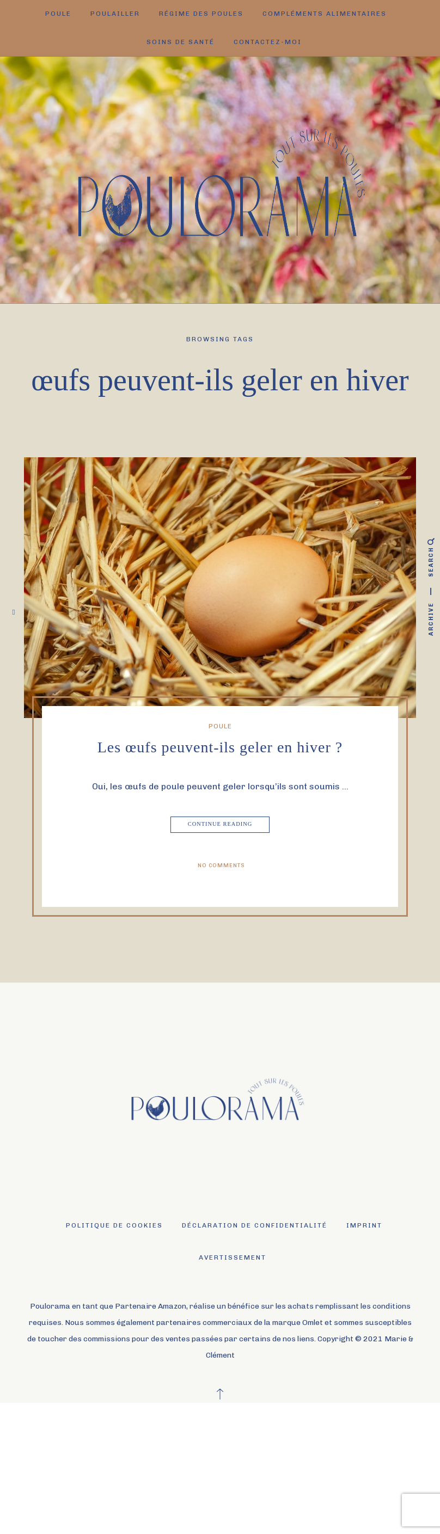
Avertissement (232, 1257)
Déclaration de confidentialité (254, 1225)
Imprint (364, 1225)
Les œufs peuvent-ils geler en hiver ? (220, 747)
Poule (58, 13)
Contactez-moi (268, 42)
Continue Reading (221, 825)
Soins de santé (180, 42)
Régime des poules (201, 13)
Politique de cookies (114, 1225)
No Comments (221, 865)
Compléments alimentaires (324, 13)
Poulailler (115, 13)
